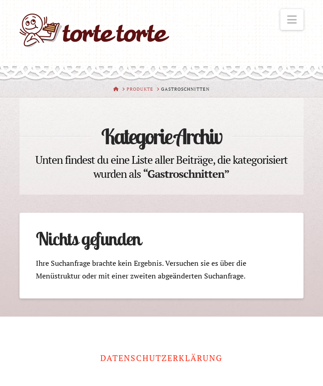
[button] (291, 19)
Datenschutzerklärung (161, 358)
